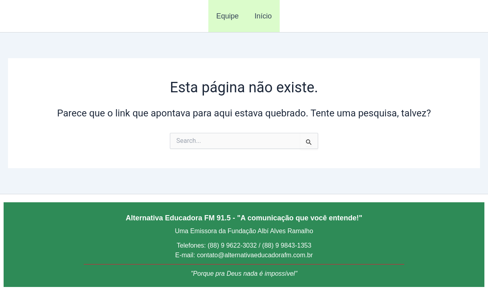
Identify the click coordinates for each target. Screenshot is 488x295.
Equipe (228, 16)
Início (262, 16)
